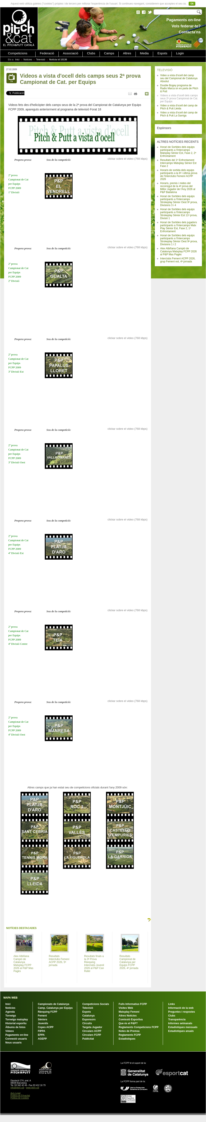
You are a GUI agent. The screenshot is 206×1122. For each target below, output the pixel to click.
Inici (17, 59)
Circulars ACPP (91, 1031)
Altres (127, 53)
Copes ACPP (46, 1027)
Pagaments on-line (16, 1034)
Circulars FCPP (91, 1034)
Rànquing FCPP (47, 1011)
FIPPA (41, 1031)
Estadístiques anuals (181, 1031)
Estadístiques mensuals (182, 1027)
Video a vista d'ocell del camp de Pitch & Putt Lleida (178, 107)
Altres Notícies (128, 1015)
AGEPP (42, 1038)
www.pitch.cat (32, 1087)
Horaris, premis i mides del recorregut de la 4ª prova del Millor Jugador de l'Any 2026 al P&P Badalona (177, 188)
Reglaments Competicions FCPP (138, 1027)
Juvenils (43, 1023)
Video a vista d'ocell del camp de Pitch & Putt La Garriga (178, 114)
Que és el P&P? (128, 1023)
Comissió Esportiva (131, 1019)
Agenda (10, 1011)
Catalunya (88, 1015)
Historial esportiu (16, 1023)
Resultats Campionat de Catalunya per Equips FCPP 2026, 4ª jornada (128, 962)
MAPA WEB (10, 997)
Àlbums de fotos (15, 1027)
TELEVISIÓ (164, 70)
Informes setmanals (180, 1023)
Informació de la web (181, 1007)
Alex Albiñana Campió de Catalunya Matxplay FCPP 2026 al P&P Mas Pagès (178, 251)
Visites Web (126, 1007)
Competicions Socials (95, 1004)
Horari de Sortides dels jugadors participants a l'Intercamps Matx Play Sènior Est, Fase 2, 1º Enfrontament (178, 227)
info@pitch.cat (17, 1087)
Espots (162, 53)
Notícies (28, 59)
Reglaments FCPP (130, 1034)
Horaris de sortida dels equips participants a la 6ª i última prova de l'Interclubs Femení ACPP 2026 (178, 175)
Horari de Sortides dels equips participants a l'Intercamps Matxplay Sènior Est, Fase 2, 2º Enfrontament (178, 152)
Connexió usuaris (16, 1038)
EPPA (41, 1034)
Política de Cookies (19, 1098)
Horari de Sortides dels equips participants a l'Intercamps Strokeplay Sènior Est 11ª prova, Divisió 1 (178, 214)
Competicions (17, 53)
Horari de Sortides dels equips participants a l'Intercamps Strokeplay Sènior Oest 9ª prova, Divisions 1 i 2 (179, 240)
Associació (70, 53)
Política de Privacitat (20, 1095)
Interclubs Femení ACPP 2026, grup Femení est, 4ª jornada (178, 260)
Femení (42, 1015)
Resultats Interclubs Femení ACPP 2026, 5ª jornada (59, 961)
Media (144, 53)
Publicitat (88, 1038)
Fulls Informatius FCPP (133, 1004)
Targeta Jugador (92, 1027)
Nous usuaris (13, 1042)
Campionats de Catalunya (53, 1004)
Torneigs (10, 1015)
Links (171, 1004)
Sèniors (42, 1019)
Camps (109, 53)
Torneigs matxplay (16, 1019)
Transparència (176, 1019)
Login (180, 53)
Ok (192, 3)
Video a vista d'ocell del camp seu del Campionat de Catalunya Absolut (178, 78)
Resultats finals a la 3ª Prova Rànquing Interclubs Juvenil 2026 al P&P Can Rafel (94, 964)
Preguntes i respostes (181, 1011)
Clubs (91, 53)
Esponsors (89, 1019)
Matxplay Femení (129, 1011)
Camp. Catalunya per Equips (55, 1007)
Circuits (87, 1023)
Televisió (40, 59)
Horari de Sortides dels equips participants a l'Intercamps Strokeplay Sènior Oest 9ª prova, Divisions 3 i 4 (179, 201)
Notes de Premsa (129, 1031)
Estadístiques (127, 1038)
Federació (47, 53)
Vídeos (9, 1031)
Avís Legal (15, 1093)
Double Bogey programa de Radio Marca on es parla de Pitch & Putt (179, 88)
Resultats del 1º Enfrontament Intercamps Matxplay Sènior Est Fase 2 (178, 163)
